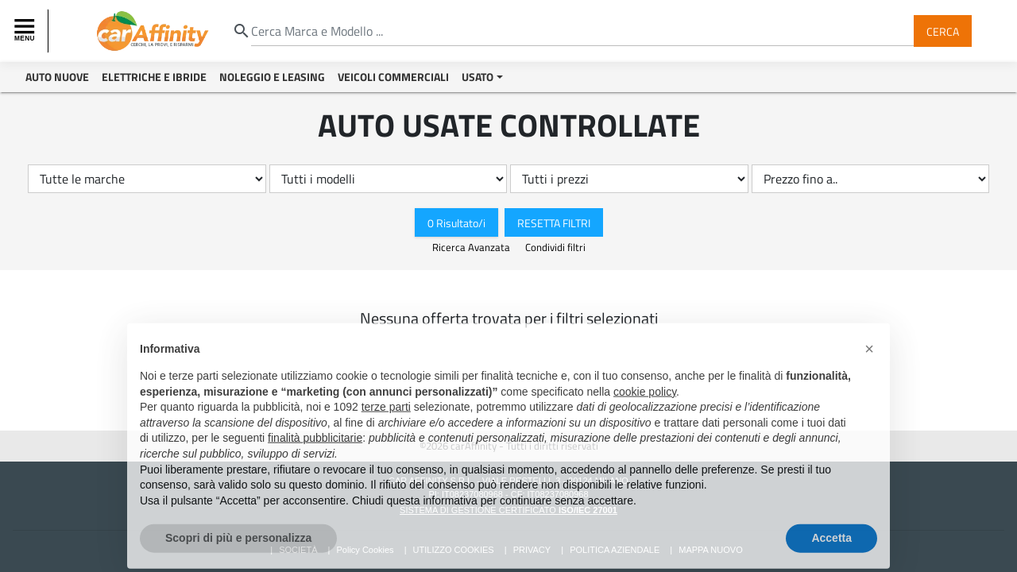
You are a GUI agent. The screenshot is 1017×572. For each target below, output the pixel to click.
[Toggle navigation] (26, 31)
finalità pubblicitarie (315, 445)
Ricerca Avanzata (472, 247)
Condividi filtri (555, 247)
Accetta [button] (831, 545)
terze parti (386, 414)
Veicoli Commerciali (393, 76)
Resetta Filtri (553, 222)
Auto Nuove (57, 76)
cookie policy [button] (644, 398)
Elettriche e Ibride (154, 76)
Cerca (942, 30)
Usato (477, 76)
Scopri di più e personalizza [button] (238, 545)
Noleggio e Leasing (272, 76)
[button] (869, 356)
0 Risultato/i (456, 222)
